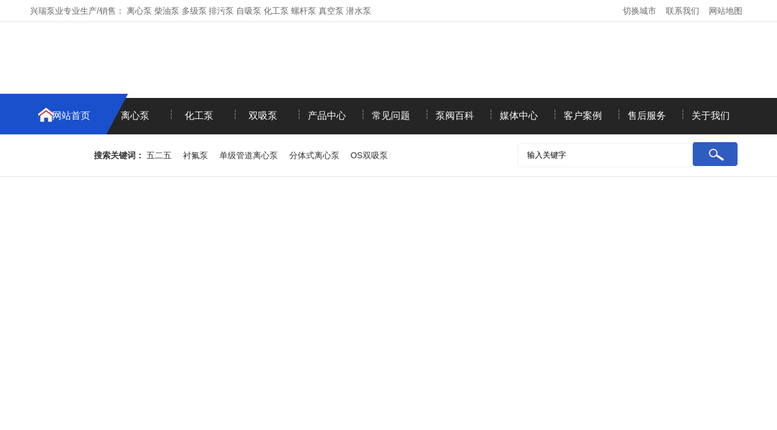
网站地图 (725, 11)
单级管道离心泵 (248, 155)
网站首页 (71, 115)
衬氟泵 (195, 155)
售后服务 (647, 115)
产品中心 (327, 115)
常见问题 (391, 115)
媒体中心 (519, 115)
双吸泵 (263, 115)
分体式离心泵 (314, 155)
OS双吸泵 (368, 155)
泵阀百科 (455, 115)
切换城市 (639, 11)
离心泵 (135, 115)
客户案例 (583, 115)
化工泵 (199, 115)
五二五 (159, 155)
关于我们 (711, 115)
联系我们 (682, 11)
